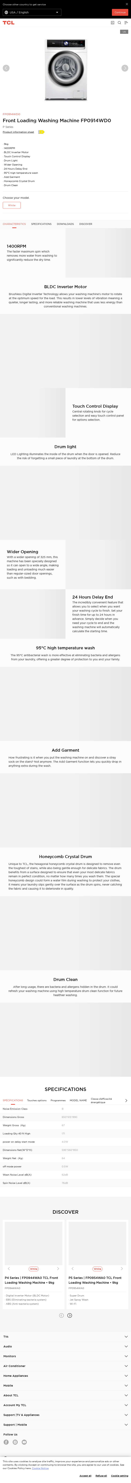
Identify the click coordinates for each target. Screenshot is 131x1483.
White (11, 205)
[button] (61, 1315)
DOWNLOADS (65, 224)
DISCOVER (85, 224)
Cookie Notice (40, 1468)
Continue (120, 12)
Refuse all (101, 1475)
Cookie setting (119, 1475)
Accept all (85, 1475)
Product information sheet (18, 132)
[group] (65, 68)
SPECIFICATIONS (41, 224)
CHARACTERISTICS (14, 224)
